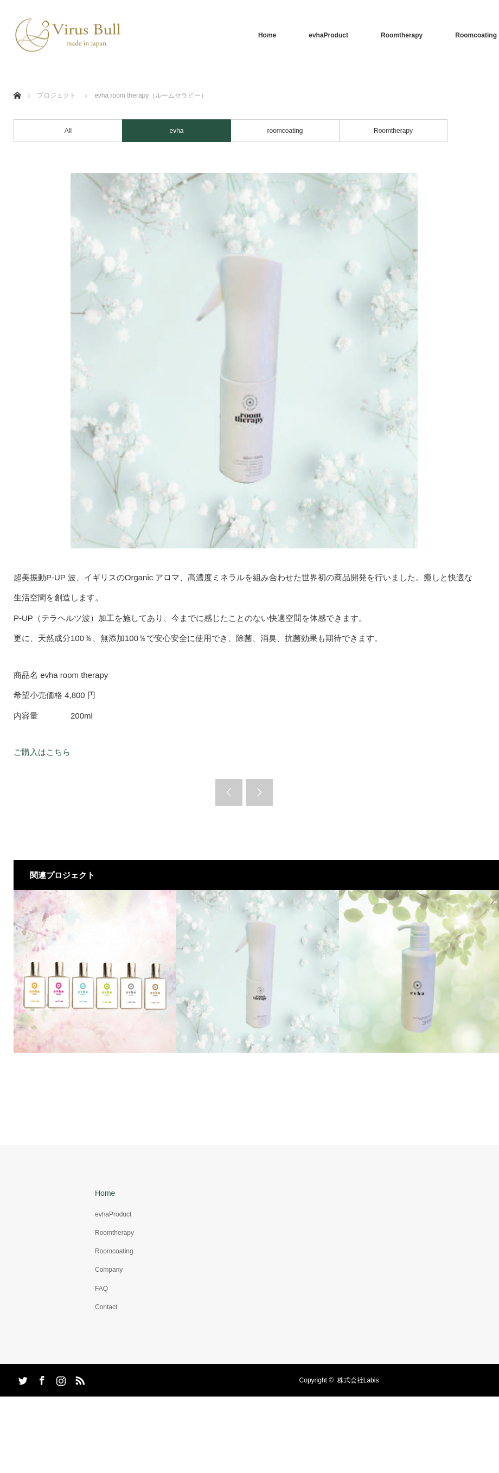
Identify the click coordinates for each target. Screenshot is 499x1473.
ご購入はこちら (42, 752)
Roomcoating (114, 1251)
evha (176, 131)
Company (109, 1269)
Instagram (60, 1378)
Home (267, 35)
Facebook (41, 1378)
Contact (106, 1307)
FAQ (101, 1288)
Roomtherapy (402, 35)
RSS (79, 1378)
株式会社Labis (358, 1380)
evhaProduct (328, 35)
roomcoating (285, 131)
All (68, 131)
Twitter (22, 1378)
